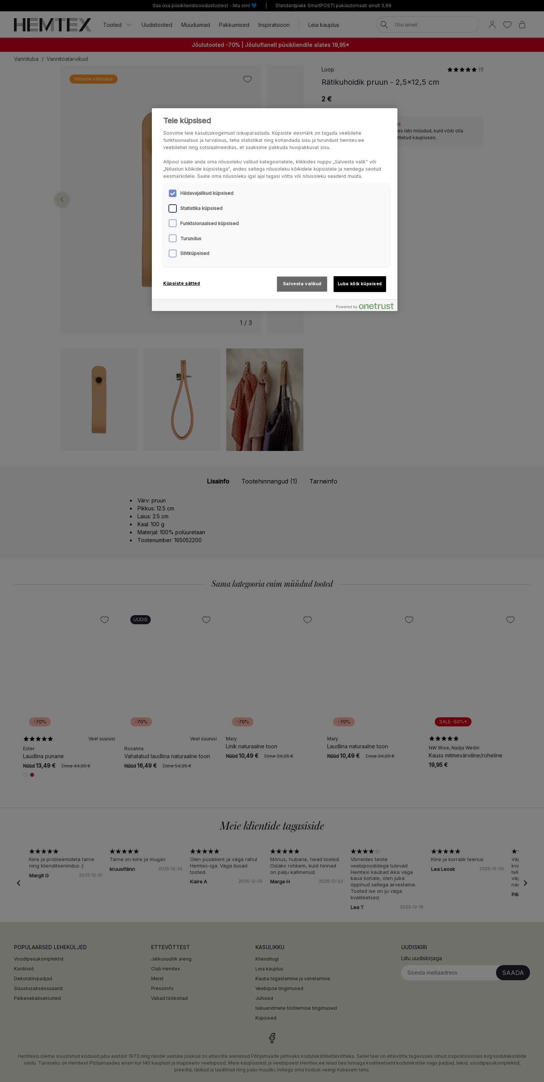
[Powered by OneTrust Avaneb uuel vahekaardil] (365, 306)
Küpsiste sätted (181, 283)
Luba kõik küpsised (360, 283)
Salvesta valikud (302, 283)
